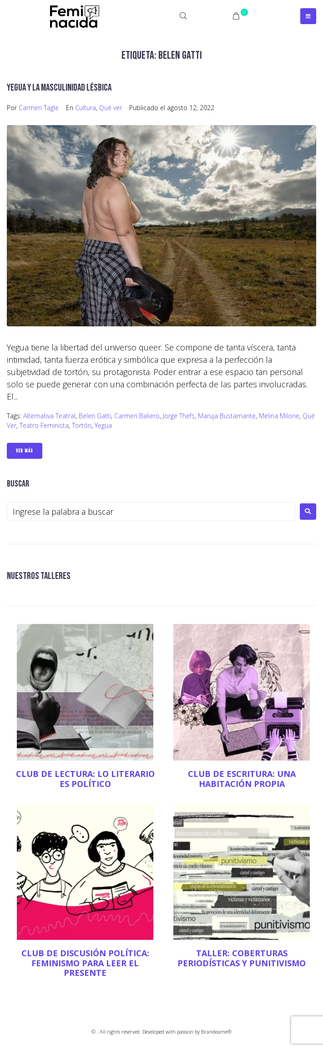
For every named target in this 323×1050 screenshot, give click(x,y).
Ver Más (24, 451)
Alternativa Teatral (49, 415)
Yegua (103, 425)
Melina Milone (279, 415)
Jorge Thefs (179, 415)
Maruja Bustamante (227, 415)
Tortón (81, 425)
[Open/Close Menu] (308, 16)
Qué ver (110, 107)
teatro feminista (44, 425)
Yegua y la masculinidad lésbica (59, 87)
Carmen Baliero (137, 415)
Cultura (85, 107)
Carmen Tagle (39, 107)
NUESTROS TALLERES (39, 576)
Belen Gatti (95, 415)
